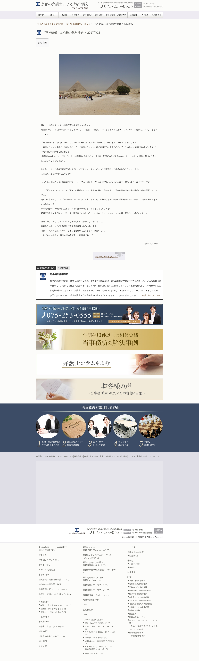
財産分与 (76, 15)
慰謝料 (64, 15)
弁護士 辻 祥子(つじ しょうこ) (53, 612)
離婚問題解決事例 (91, 600)
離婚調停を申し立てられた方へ (97, 590)
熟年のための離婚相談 (138, 587)
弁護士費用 (110, 15)
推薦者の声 (44, 621)
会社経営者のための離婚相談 (140, 604)
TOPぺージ (41, 15)
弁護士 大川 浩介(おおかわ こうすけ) (55, 605)
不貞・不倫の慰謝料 (137, 581)
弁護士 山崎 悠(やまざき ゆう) (53, 609)
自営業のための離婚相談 (139, 607)
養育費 (132, 567)
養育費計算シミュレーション (96, 595)
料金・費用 (98, 456)
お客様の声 (122, 15)
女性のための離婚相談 (138, 584)
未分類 (130, 560)
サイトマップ (154, 456)
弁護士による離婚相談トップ (47, 456)
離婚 (53, 15)
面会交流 (132, 614)
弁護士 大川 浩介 (151, 243)
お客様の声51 (134, 564)
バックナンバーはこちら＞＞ (106, 257)
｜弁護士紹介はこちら (150, 295)
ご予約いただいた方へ (49, 560)
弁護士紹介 (87, 15)
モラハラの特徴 (137, 629)
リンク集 (131, 547)
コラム (86, 615)
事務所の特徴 (142, 456)
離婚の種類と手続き (137, 617)
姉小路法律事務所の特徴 (50, 584)
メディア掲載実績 (47, 570)
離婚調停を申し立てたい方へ (96, 585)
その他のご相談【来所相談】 (96, 638)
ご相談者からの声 (111, 456)
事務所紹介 (99, 15)
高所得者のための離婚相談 (140, 590)
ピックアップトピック (93, 653)
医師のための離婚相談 (138, 594)
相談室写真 (133, 556)
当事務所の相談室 (135, 552)
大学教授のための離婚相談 (140, 600)
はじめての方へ (66, 456)
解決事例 (133, 15)
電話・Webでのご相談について (97, 623)
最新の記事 (64, 268)
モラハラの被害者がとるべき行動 (144, 626)
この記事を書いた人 (47, 268)
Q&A (85, 605)
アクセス (145, 15)
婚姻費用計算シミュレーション (53, 589)
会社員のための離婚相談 (139, 597)
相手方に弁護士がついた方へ (52, 626)
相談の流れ (157, 15)
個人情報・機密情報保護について (54, 579)
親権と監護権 (134, 610)
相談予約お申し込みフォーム (52, 636)
